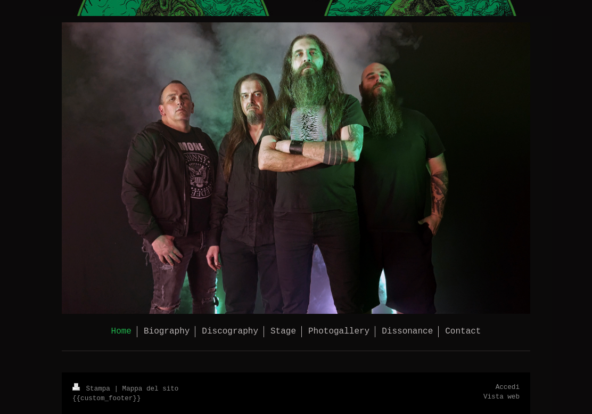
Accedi (508, 387)
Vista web (501, 397)
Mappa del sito (150, 389)
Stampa (93, 389)
